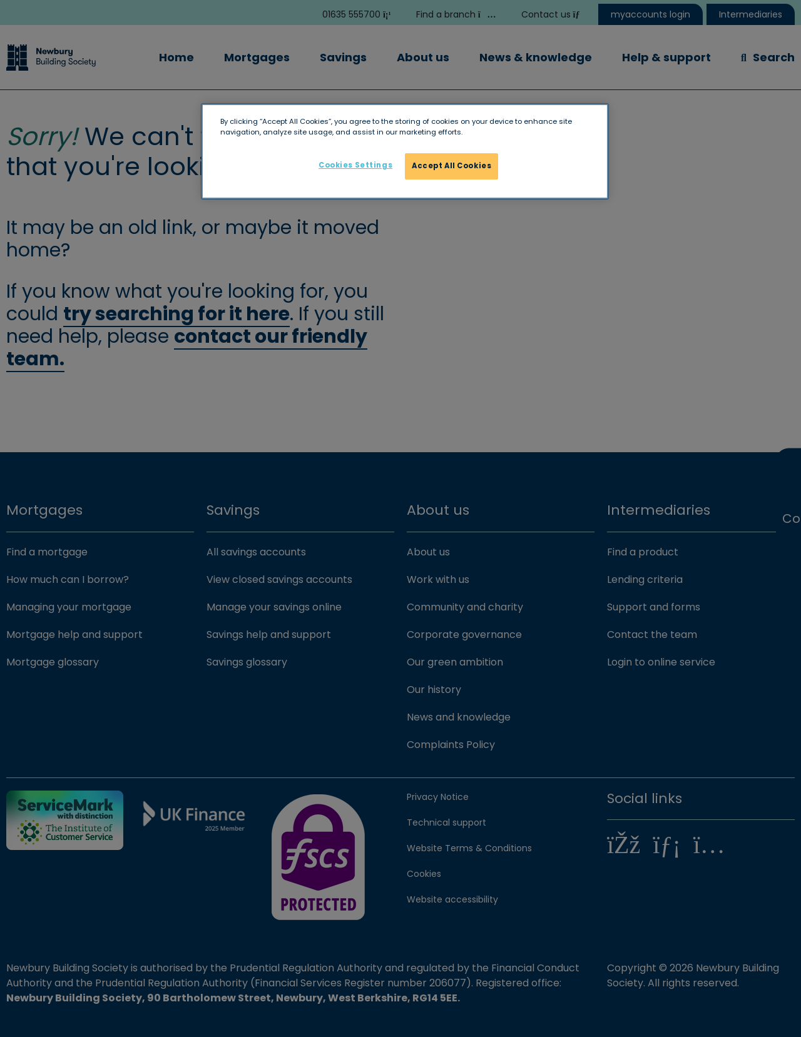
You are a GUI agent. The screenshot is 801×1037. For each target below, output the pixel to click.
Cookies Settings (355, 165)
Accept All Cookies (451, 166)
